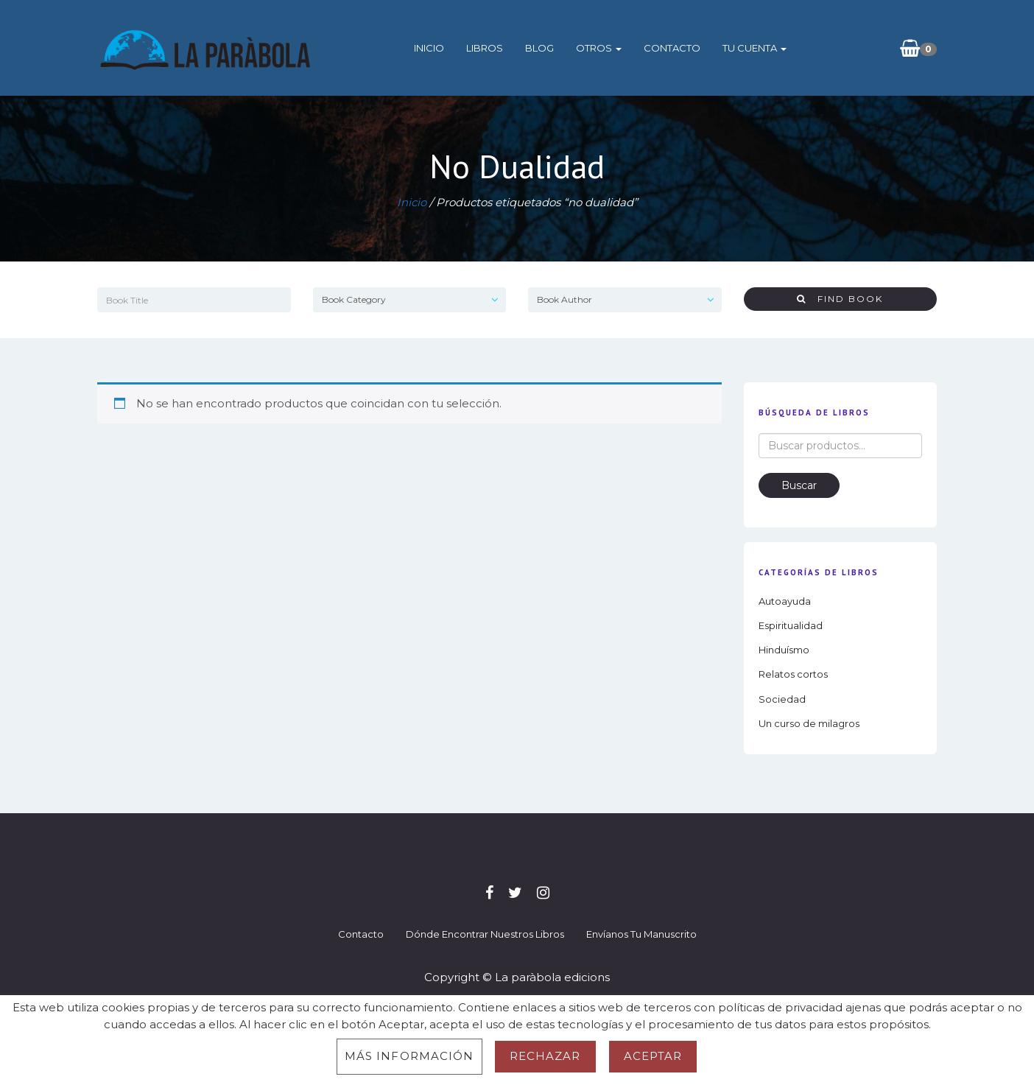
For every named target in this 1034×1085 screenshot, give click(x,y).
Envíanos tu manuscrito (641, 934)
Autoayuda (785, 601)
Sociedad (782, 699)
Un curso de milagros (809, 723)
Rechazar (545, 1056)
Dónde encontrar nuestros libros (485, 934)
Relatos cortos (793, 674)
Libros (484, 48)
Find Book (840, 298)
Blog (539, 48)
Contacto (672, 48)
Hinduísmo (784, 650)
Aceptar (653, 1056)
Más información (409, 1056)
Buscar (799, 485)
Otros (599, 48)
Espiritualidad (791, 625)
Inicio (429, 48)
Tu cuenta (754, 48)
